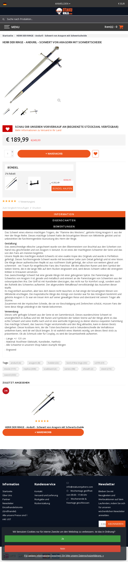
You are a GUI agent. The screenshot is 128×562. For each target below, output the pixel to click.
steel (106, 368)
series (69, 368)
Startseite (7, 491)
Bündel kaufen (62, 188)
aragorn (34, 362)
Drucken (36, 207)
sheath (88, 368)
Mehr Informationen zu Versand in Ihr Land (38, 130)
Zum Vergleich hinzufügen (15, 207)
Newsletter (8, 503)
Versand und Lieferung (46, 495)
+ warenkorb (54, 153)
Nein (62, 548)
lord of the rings (77, 362)
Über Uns (7, 495)
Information (64, 214)
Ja (62, 538)
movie (10, 368)
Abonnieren (115, 523)
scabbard (50, 368)
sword (10, 374)
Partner (6, 499)
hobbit (53, 362)
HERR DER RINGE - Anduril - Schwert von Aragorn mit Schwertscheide (44, 427)
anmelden (62, 3)
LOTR (99, 362)
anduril (16, 362)
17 (26, 201)
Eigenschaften (64, 220)
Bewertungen (64, 226)
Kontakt (38, 491)
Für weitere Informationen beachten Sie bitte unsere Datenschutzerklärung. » (64, 555)
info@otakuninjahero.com (79, 486)
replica (30, 368)
